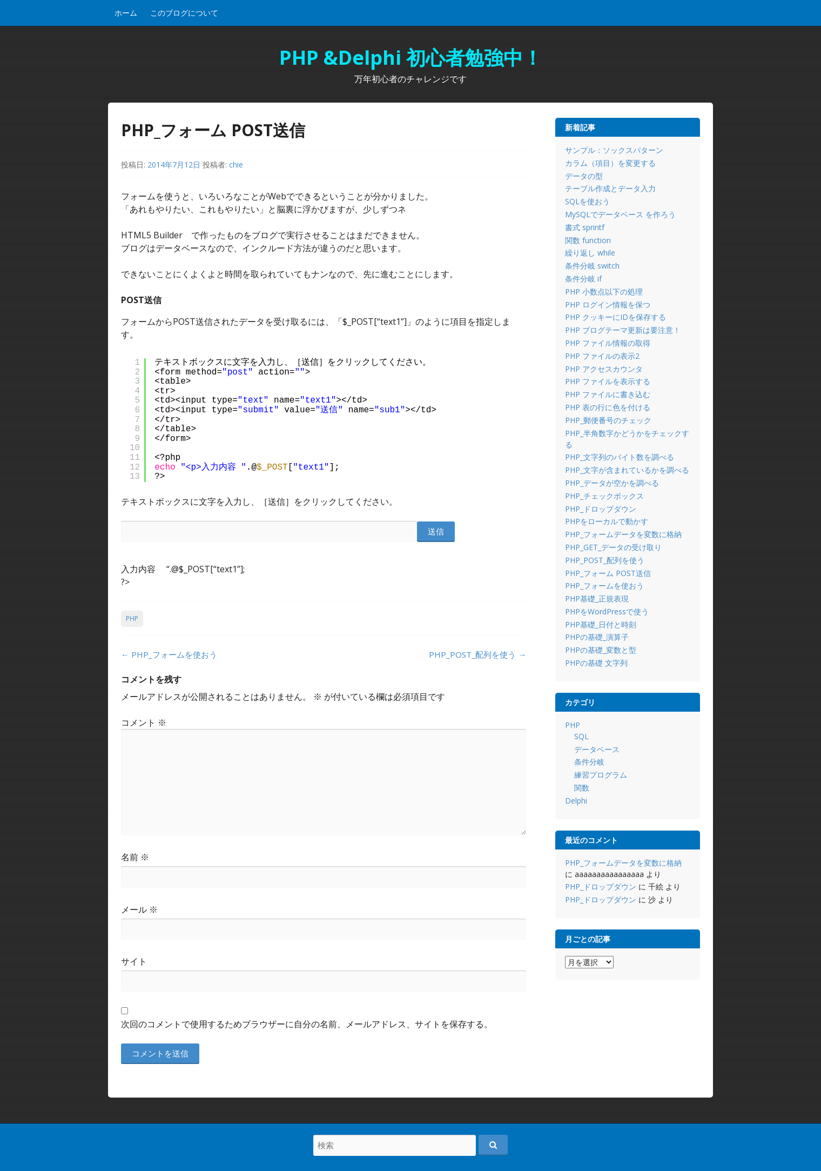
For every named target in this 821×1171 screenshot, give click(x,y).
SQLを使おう (587, 201)
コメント (143, 722)
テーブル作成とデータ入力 (610, 188)
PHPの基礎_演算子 (597, 637)
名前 (135, 857)
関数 (581, 787)
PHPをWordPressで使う (607, 611)
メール (139, 909)
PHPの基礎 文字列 (596, 663)
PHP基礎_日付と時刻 (600, 624)
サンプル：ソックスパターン (614, 150)
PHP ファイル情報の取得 (607, 343)
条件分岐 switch (592, 265)
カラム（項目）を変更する (610, 163)
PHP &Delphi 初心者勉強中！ (410, 57)
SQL (581, 736)
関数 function (588, 240)
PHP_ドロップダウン (600, 509)
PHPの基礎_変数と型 (600, 650)
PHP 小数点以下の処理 (604, 291)
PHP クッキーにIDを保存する (615, 317)
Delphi (576, 800)
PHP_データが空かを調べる (612, 483)
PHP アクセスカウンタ (604, 369)
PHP (132, 618)
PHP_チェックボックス (604, 496)
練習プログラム (600, 774)
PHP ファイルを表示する (607, 381)
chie (236, 164)
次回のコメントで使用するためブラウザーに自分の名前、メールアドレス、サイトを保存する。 (307, 1024)
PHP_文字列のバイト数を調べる (619, 457)
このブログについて (184, 13)
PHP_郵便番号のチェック (608, 420)
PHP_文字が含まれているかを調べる (627, 470)
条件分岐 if (583, 278)
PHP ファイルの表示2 (602, 356)
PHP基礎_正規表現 (597, 598)
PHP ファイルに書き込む (607, 394)
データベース (597, 749)
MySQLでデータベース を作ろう (620, 214)
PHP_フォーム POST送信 (608, 573)
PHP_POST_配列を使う (477, 654)
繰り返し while (590, 252)
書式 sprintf (584, 227)
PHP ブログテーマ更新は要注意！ (623, 330)
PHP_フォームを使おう (169, 654)
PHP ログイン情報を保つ (607, 304)
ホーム (126, 13)
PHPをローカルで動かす (606, 521)
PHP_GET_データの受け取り (613, 547)
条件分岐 (589, 762)
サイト (134, 961)
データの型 (584, 176)
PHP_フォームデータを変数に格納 (623, 534)
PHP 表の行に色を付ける (607, 407)
